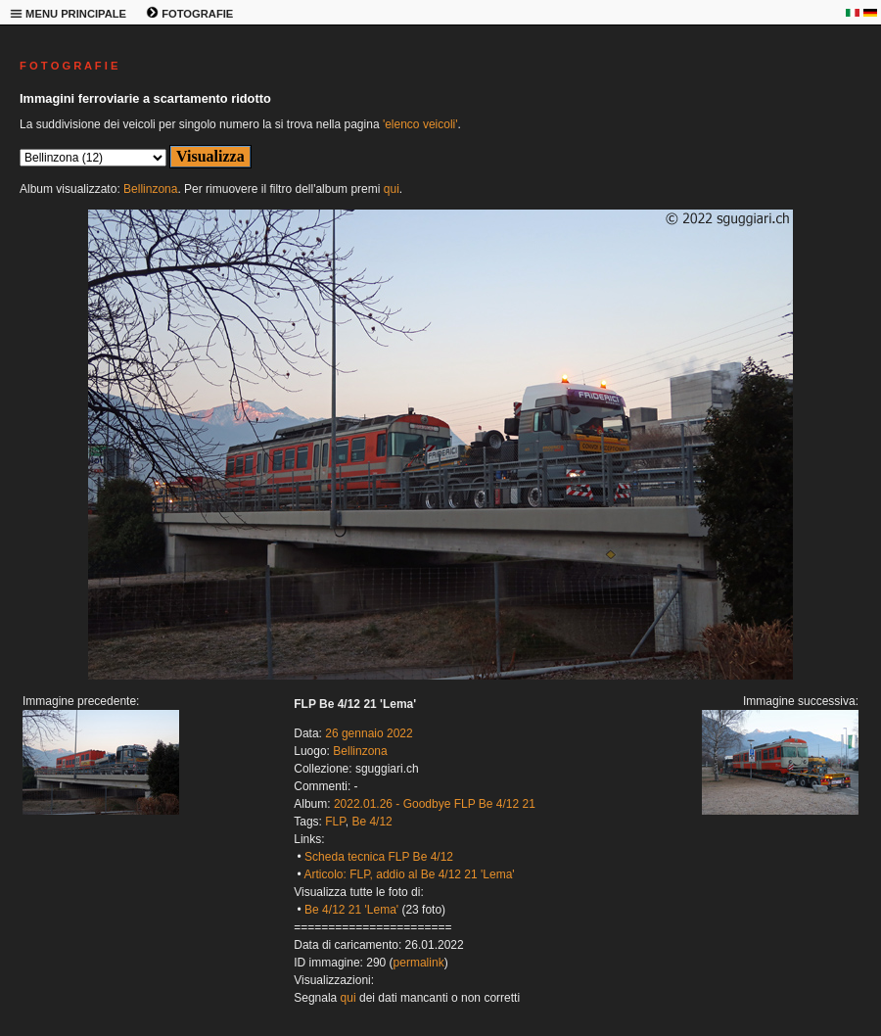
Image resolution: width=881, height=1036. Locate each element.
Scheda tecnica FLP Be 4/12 (378, 857)
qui (391, 189)
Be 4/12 (371, 821)
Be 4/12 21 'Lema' (351, 910)
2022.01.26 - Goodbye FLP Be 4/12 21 (434, 804)
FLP (335, 821)
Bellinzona (150, 189)
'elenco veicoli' (420, 124)
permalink (419, 962)
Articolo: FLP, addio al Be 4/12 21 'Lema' (408, 874)
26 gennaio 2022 (368, 733)
